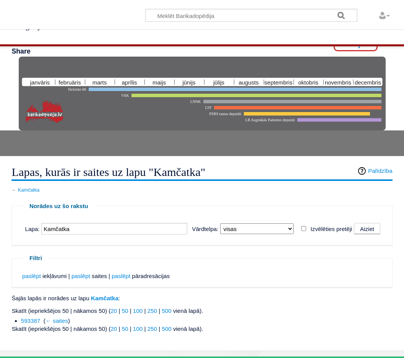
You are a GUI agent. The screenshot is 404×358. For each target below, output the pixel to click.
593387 (31, 320)
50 (125, 311)
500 (166, 311)
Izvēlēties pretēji (331, 229)
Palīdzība (380, 171)
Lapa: (32, 229)
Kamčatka (29, 190)
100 (138, 311)
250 (152, 311)
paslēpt (31, 276)
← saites (56, 320)
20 (113, 311)
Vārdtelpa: (205, 229)
